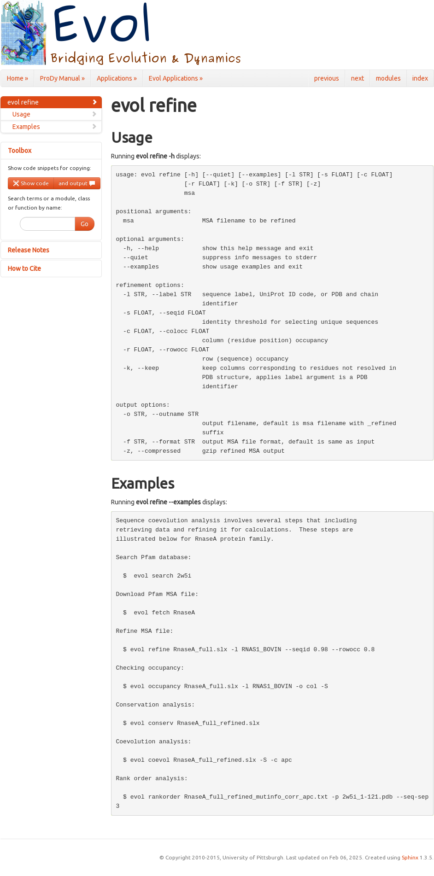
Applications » (117, 78)
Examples (54, 126)
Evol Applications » (176, 78)
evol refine (52, 102)
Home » (17, 78)
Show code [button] (31, 183)
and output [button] (77, 183)
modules (388, 78)
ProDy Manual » (62, 78)
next (357, 78)
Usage (54, 114)
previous (326, 78)
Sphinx (410, 857)
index (420, 78)
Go (84, 224)
